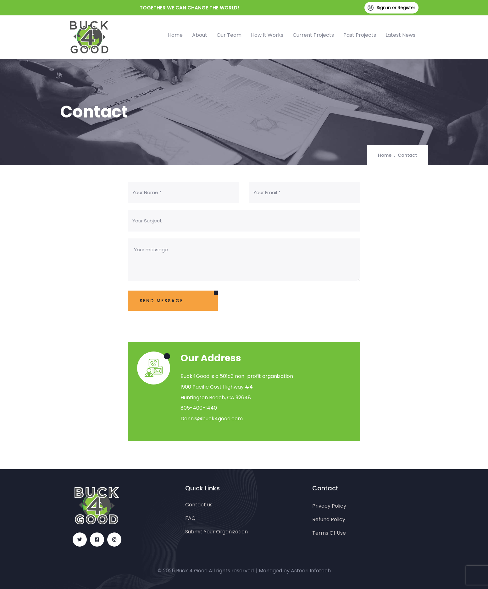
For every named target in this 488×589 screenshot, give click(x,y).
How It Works (267, 35)
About (199, 35)
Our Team (229, 35)
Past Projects (359, 35)
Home (175, 35)
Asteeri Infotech (311, 570)
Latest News (400, 35)
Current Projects (313, 35)
